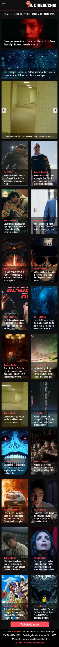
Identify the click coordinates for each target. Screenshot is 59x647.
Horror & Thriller (10, 220)
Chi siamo (18, 642)
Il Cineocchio (16, 631)
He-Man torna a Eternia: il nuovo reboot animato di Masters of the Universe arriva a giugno (14, 276)
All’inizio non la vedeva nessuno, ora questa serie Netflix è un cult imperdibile (44, 467)
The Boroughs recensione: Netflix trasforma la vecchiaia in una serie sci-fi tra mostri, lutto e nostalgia (29, 73)
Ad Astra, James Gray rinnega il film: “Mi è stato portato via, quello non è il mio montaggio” (44, 420)
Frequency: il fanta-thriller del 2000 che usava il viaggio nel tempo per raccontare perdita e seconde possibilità (44, 518)
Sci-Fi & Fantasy (10, 172)
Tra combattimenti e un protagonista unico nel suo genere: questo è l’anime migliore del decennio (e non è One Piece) (14, 615)
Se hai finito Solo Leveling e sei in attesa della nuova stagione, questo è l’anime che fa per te (14, 469)
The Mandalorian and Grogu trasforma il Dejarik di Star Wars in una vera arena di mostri (14, 179)
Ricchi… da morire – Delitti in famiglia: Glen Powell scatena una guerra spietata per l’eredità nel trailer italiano (44, 181)
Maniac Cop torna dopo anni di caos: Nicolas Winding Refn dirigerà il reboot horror (44, 276)
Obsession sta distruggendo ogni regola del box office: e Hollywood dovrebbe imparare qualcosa (14, 228)
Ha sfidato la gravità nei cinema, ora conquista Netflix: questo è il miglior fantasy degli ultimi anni (43, 372)
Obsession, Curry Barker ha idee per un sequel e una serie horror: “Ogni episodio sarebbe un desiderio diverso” (14, 566)
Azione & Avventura (41, 172)
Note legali (40, 642)
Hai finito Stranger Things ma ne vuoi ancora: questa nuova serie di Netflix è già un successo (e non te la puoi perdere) (44, 325)
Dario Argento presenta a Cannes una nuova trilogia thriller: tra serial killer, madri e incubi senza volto (44, 565)
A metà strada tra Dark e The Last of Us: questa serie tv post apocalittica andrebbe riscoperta (44, 613)
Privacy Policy (29, 642)
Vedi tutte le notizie (29, 624)
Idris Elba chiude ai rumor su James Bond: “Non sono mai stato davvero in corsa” (44, 226)
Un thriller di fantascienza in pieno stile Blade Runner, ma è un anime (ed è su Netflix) (14, 324)
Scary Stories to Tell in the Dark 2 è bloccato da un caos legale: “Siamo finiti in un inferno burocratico (14, 372)
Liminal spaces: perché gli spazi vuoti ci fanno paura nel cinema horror (14, 419)
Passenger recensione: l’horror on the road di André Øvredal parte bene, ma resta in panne (29, 42)
